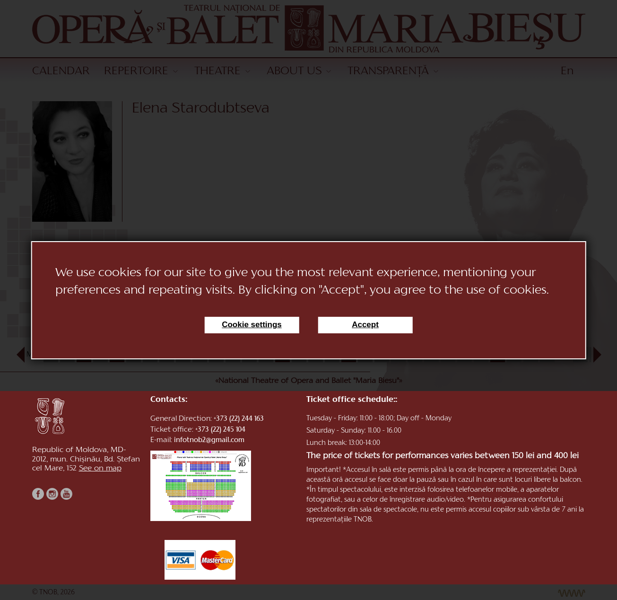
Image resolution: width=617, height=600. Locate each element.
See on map (100, 468)
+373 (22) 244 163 (239, 419)
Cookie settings (252, 324)
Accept (365, 324)
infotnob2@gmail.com (209, 440)
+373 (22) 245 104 (220, 430)
